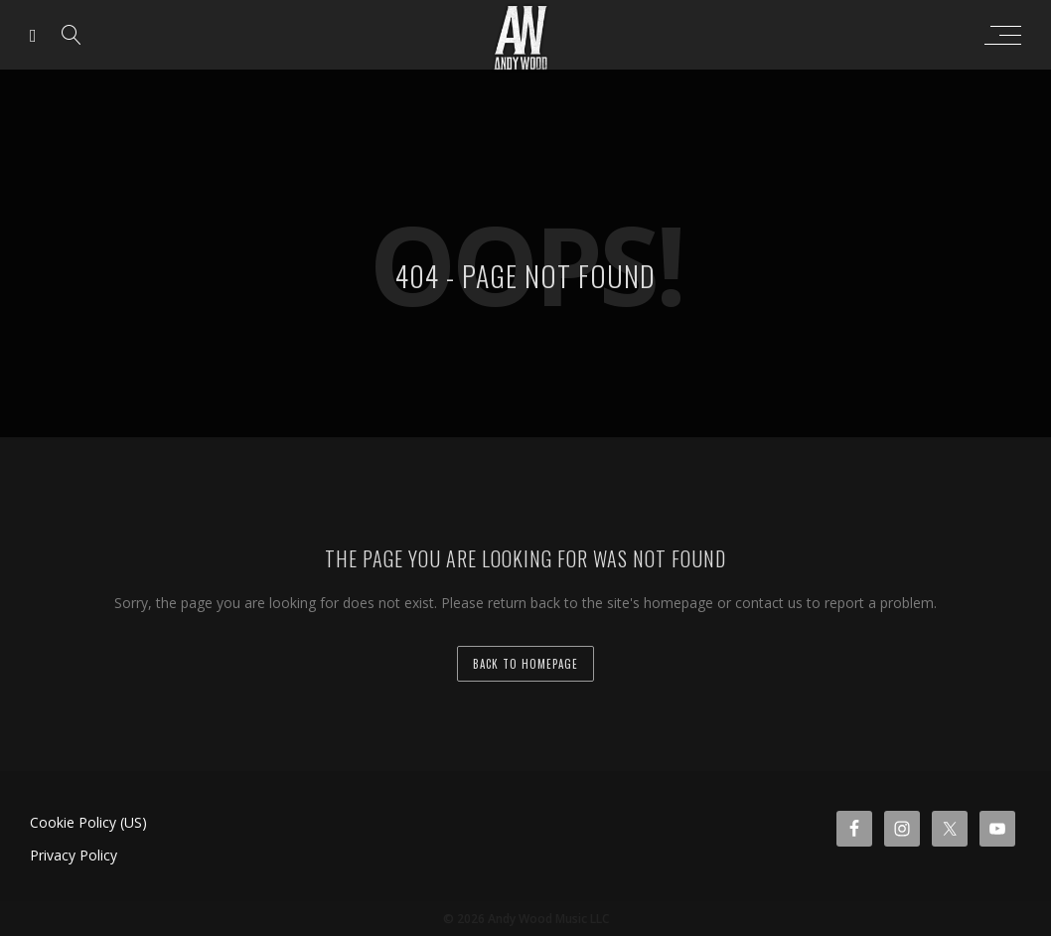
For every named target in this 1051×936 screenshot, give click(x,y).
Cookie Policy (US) (88, 822)
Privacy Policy (73, 855)
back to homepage (525, 664)
